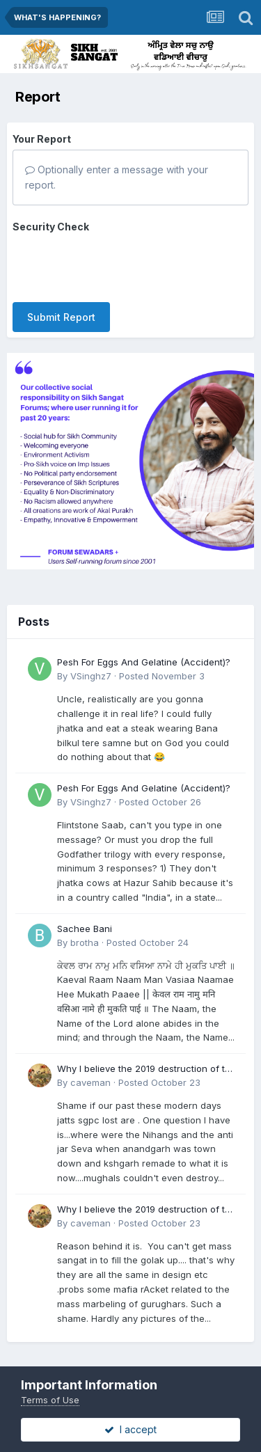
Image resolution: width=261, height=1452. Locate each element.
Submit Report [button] (61, 317)
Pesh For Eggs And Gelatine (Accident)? (143, 662)
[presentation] (118, 264)
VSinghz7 (90, 675)
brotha (84, 942)
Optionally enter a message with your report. (116, 177)
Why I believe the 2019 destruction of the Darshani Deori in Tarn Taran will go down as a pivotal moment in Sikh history (146, 1069)
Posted (162, 675)
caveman (90, 1082)
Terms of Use (50, 1399)
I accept (130, 1429)
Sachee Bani (84, 928)
